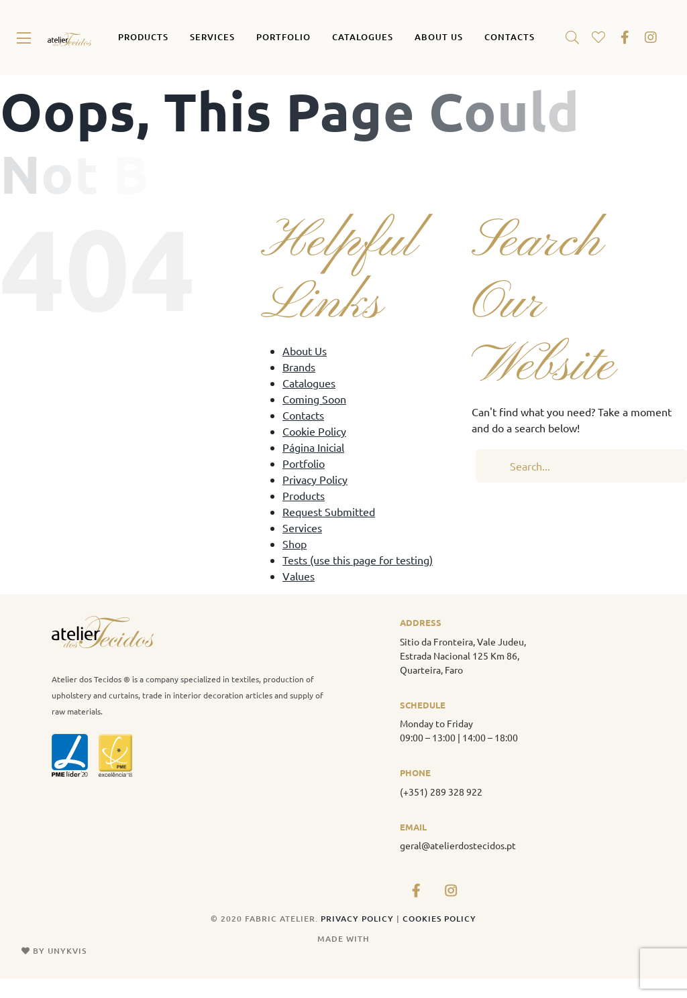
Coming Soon (314, 399)
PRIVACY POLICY (359, 918)
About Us (304, 350)
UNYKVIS (67, 950)
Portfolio (303, 463)
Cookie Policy (314, 431)
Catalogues (308, 382)
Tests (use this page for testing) (357, 559)
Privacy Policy (315, 479)
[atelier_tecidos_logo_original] (69, 37)
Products (303, 495)
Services (302, 527)
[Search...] (581, 466)
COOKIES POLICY (439, 918)
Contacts (303, 415)
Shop (294, 543)
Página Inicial (313, 447)
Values (298, 575)
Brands (298, 366)
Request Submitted (328, 511)
